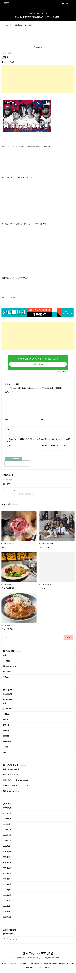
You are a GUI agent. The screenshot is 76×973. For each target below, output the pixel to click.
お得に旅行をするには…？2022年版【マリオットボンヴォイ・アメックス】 (52, 963)
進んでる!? (7, 672)
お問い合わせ (8, 934)
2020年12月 (7, 917)
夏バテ (6, 484)
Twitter (13, 963)
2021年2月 (7, 906)
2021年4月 (7, 895)
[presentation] (17, 464)
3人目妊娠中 (7, 709)
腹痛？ (5, 57)
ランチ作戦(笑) (7, 588)
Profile (4, 963)
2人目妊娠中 (7, 699)
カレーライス (7, 629)
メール (41, 419)
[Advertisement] (38, 79)
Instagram (23, 963)
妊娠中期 (6, 725)
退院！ (5, 769)
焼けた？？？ (7, 547)
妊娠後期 (6, 736)
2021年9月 (7, 868)
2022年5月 (7, 824)
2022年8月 (7, 808)
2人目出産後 (6, 53)
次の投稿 (8, 475)
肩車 (4, 655)
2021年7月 (7, 879)
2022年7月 (7, 813)
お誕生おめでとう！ (10, 780)
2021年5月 (7, 890)
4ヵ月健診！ (7, 661)
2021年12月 (7, 851)
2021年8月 (7, 873)
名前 (7, 419)
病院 (4, 752)
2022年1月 (7, 846)
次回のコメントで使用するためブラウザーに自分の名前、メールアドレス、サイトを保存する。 (38, 440)
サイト (7, 429)
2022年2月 (7, 840)
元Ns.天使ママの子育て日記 (38, 13)
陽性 (4, 791)
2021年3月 (7, 901)
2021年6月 (7, 884)
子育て (5, 747)
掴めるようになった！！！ (12, 666)
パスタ (42, 588)
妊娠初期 (6, 731)
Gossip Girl (44, 547)
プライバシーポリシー (11, 939)
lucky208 (65, 371)
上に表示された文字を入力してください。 (53, 445)
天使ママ (6, 720)
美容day (6, 677)
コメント (9, 392)
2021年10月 (7, 862)
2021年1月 (7, 911)
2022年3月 (7, 835)
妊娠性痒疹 (7, 741)
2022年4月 (7, 830)
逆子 (4, 703)
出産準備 (6, 714)
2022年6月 (7, 819)
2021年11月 (7, 857)
